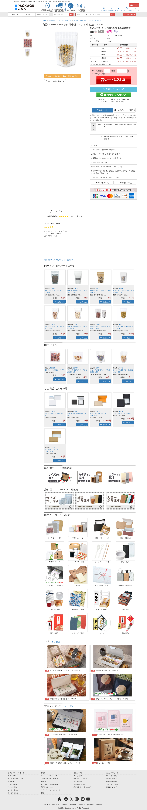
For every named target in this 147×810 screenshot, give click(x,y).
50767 (75, 324)
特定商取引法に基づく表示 (82, 787)
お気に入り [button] (103, 110)
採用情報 (99, 805)
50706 (121, 288)
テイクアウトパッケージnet (17, 773)
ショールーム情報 (112, 784)
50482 (98, 288)
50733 (75, 368)
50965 (98, 324)
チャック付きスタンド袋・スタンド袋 (87, 20)
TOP (44, 20)
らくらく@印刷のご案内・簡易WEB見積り (62, 76)
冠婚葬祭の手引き (79, 784)
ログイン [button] (134, 5)
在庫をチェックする (113, 89)
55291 (98, 411)
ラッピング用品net (14, 793)
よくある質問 (78, 776)
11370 (52, 288)
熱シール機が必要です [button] (55, 81)
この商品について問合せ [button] (125, 110)
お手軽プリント (42, 14)
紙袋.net (43, 793)
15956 (52, 411)
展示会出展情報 (111, 781)
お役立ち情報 (78, 781)
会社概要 (73, 805)
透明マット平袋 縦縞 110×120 (54, 370)
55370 (121, 411)
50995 (121, 324)
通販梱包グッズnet (47, 787)
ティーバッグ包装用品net (49, 784)
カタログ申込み (111, 778)
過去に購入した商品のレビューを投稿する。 (60, 260)
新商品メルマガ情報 (80, 778)
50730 (52, 368)
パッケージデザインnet (16, 778)
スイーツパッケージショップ (50, 790)
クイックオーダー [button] (129, 14)
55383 (52, 447)
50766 (52, 324)
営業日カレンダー (112, 787)
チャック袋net (13, 784)
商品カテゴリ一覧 (112, 773)
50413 (75, 288)
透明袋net (44, 773)
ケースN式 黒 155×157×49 (121, 413)
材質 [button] (93, 127)
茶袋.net (43, 781)
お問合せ (90, 805)
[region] (89, 20)
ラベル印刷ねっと (14, 787)
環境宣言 (82, 805)
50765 (98, 368)
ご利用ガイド (78, 773)
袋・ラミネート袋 (64, 20)
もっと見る (56, 642)
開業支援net (12, 776)
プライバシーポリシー (51, 805)
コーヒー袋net (13, 790)
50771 (121, 368)
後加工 (29, 14)
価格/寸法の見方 (126, 183)
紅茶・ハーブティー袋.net (49, 778)
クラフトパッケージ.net (49, 776)
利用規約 (65, 805)
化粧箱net (11, 781)
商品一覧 (15, 14)
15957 (75, 411)
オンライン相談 (111, 776)
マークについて (103, 183)
